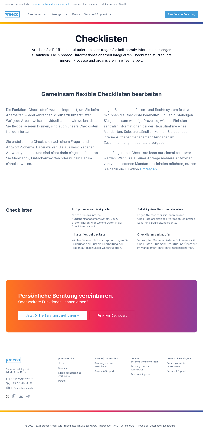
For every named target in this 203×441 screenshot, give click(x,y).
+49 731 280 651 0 (21, 383)
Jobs (61, 363)
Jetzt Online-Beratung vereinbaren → (52, 315)
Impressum (105, 425)
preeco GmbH (66, 358)
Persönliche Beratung (181, 14)
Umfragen (148, 169)
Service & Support (95, 14)
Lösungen (57, 14)
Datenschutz (127, 425)
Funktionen (34, 14)
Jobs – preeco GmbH (114, 4)
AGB (116, 425)
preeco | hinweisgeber (85, 4)
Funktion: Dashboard (112, 315)
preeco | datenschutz (17, 4)
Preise (76, 14)
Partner (62, 380)
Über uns (63, 368)
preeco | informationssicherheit (51, 4)
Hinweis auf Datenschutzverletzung (156, 425)
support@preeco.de (22, 378)
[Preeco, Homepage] (12, 14)
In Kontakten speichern (23, 388)
